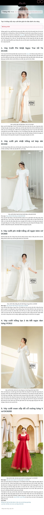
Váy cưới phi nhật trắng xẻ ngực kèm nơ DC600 (17, 305)
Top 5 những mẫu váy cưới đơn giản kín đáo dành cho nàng (20, 21)
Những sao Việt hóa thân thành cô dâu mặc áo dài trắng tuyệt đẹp (16, 502)
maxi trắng (22, 497)
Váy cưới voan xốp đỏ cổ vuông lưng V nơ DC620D (18, 479)
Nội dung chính (6, 26)
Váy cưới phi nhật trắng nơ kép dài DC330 (15, 216)
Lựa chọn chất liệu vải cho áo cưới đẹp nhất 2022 (12, 504)
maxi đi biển (16, 497)
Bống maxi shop (5, 508)
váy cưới (22, 34)
